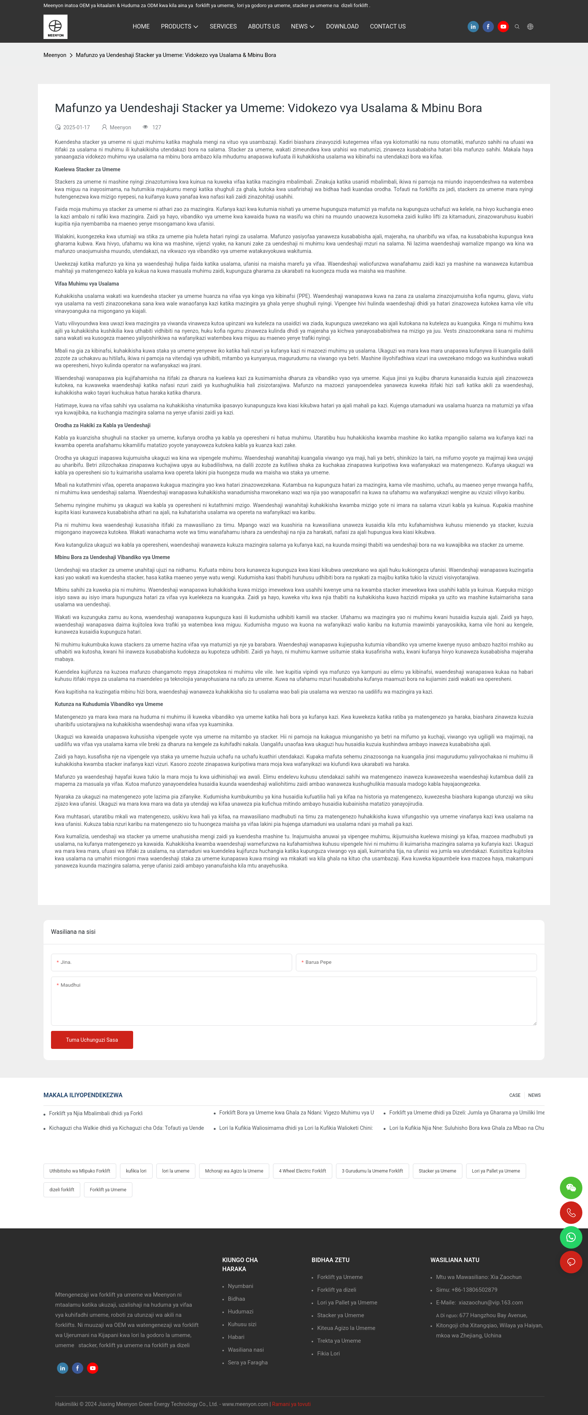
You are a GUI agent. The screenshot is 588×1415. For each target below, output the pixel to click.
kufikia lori (136, 1171)
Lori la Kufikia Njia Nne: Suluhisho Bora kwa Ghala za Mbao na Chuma (466, 1128)
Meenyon (55, 55)
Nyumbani (241, 1286)
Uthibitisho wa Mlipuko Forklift (80, 1171)
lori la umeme (176, 1171)
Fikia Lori (328, 1353)
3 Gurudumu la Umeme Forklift (372, 1171)
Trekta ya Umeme (339, 1340)
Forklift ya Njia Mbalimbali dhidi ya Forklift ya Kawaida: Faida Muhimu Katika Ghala (95, 1113)
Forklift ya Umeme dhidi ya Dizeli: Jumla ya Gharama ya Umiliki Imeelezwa (466, 1113)
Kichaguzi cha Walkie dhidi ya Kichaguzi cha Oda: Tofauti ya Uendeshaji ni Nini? (126, 1128)
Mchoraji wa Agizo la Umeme (234, 1171)
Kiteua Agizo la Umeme (346, 1328)
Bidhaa (236, 1298)
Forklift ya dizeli (336, 1289)
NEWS (534, 1095)
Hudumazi (241, 1311)
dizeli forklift (62, 1189)
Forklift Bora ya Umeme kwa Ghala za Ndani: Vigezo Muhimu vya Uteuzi (297, 1113)
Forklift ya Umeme (108, 1189)
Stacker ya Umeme (437, 1171)
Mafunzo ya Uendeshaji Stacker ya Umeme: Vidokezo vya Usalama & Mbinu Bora (176, 55)
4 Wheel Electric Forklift (302, 1171)
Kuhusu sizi (242, 1324)
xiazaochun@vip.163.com (491, 1302)
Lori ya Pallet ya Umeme (496, 1171)
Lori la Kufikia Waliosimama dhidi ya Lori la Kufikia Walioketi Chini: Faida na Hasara (297, 1128)
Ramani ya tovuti (291, 1404)
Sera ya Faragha (248, 1362)
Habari (236, 1337)
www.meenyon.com (245, 1404)
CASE (514, 1095)
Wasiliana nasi (246, 1349)
